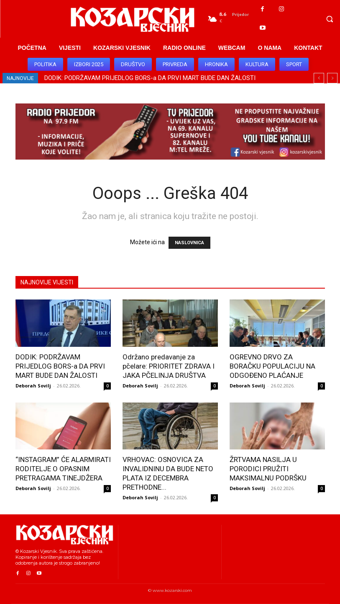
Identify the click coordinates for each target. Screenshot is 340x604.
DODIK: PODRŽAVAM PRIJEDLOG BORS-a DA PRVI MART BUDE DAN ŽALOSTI (150, 78)
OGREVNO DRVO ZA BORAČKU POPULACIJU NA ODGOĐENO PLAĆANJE (272, 366)
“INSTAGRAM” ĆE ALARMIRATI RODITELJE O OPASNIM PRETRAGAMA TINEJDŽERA (63, 468)
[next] (332, 78)
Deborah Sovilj (33, 385)
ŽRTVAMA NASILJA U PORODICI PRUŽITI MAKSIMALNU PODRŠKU (268, 468)
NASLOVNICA (189, 242)
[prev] (319, 78)
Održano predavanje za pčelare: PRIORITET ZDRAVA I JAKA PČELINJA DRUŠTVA (169, 366)
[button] (330, 19)
